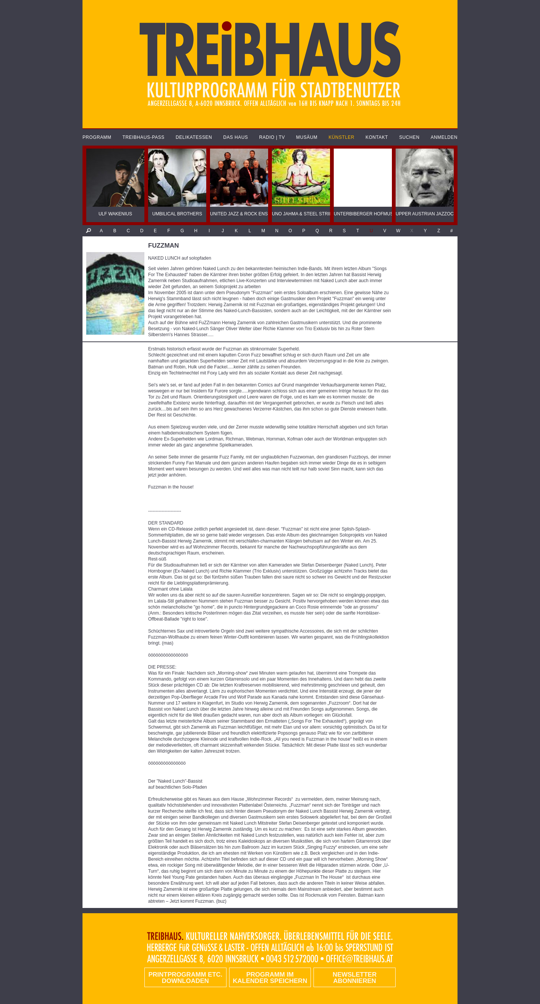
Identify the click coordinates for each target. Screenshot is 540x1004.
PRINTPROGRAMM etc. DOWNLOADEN (185, 977)
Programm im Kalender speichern (270, 977)
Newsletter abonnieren (354, 977)
